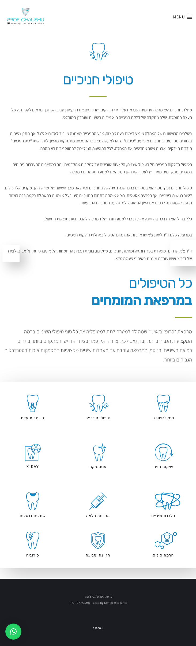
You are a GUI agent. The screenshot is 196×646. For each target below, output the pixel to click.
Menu (182, 13)
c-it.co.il (98, 628)
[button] (13, 632)
